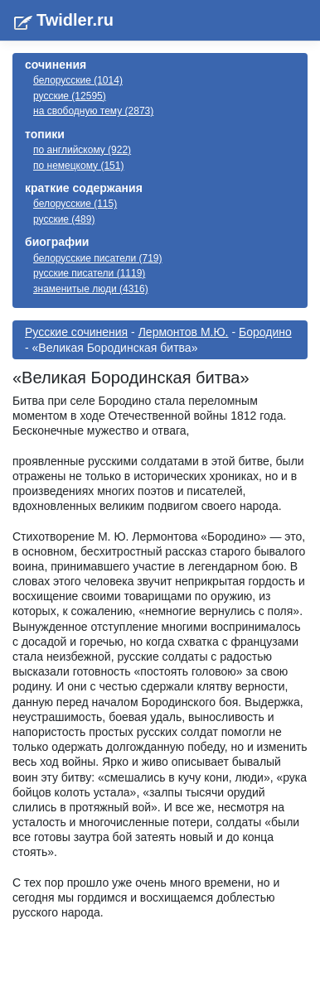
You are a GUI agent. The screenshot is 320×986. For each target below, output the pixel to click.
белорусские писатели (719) (97, 258)
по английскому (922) (82, 150)
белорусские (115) (75, 203)
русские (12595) (69, 96)
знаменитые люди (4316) (90, 289)
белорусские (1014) (78, 80)
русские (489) (64, 219)
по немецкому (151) (78, 165)
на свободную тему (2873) (93, 111)
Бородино (265, 332)
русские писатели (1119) (89, 273)
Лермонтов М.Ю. (183, 332)
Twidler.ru (75, 20)
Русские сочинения (76, 332)
